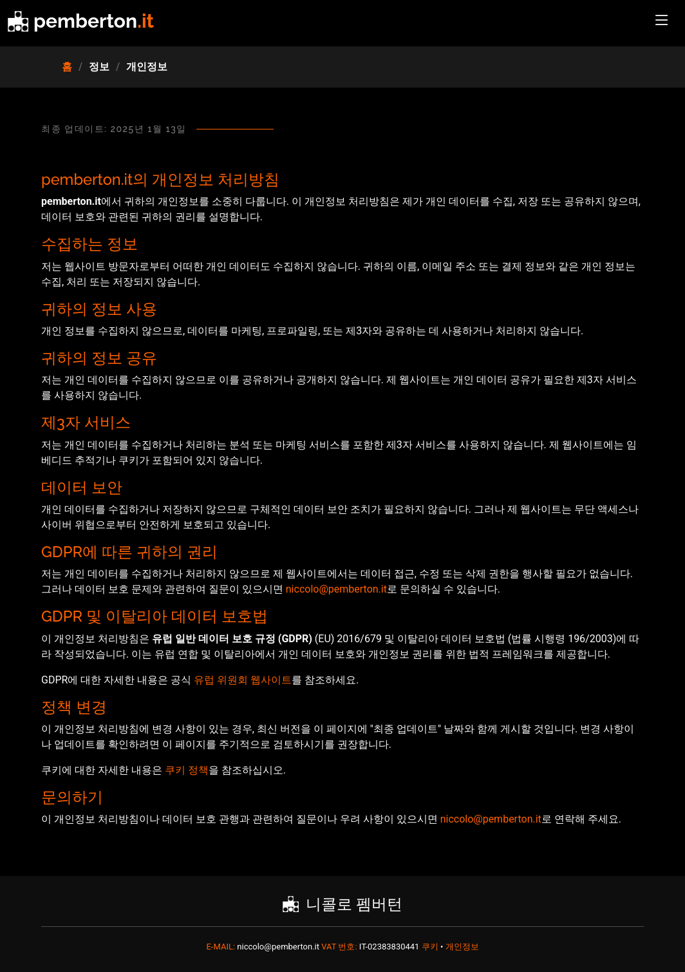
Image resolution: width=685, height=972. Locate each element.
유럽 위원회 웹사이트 (243, 680)
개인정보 (462, 946)
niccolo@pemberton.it (336, 589)
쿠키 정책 (187, 770)
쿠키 (431, 946)
